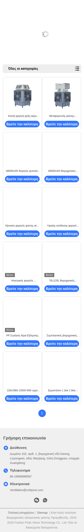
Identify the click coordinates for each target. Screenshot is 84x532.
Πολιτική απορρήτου (21, 512)
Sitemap (42, 512)
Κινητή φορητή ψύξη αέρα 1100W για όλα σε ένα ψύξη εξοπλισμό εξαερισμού (22, 116)
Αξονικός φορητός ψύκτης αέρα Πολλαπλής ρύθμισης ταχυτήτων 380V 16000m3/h (22, 226)
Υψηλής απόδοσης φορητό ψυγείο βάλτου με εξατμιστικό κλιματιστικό (62, 226)
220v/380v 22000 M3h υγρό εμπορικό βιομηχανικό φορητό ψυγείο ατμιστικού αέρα (22, 390)
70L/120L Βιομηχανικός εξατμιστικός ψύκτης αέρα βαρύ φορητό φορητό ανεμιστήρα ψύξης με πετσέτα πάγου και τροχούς (62, 280)
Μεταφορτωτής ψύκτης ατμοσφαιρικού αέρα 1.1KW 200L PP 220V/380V (61, 116)
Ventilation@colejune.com (26, 490)
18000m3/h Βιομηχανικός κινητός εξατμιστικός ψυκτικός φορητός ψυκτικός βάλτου (62, 171)
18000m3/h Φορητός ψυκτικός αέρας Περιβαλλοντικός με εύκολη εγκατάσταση (22, 171)
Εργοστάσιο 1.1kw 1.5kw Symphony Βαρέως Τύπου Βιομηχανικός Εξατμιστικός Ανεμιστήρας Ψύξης (61, 390)
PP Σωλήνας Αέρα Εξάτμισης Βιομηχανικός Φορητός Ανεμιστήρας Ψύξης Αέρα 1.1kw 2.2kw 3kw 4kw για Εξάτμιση (22, 335)
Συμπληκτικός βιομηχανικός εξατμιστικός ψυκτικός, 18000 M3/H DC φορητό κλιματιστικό (61, 335)
